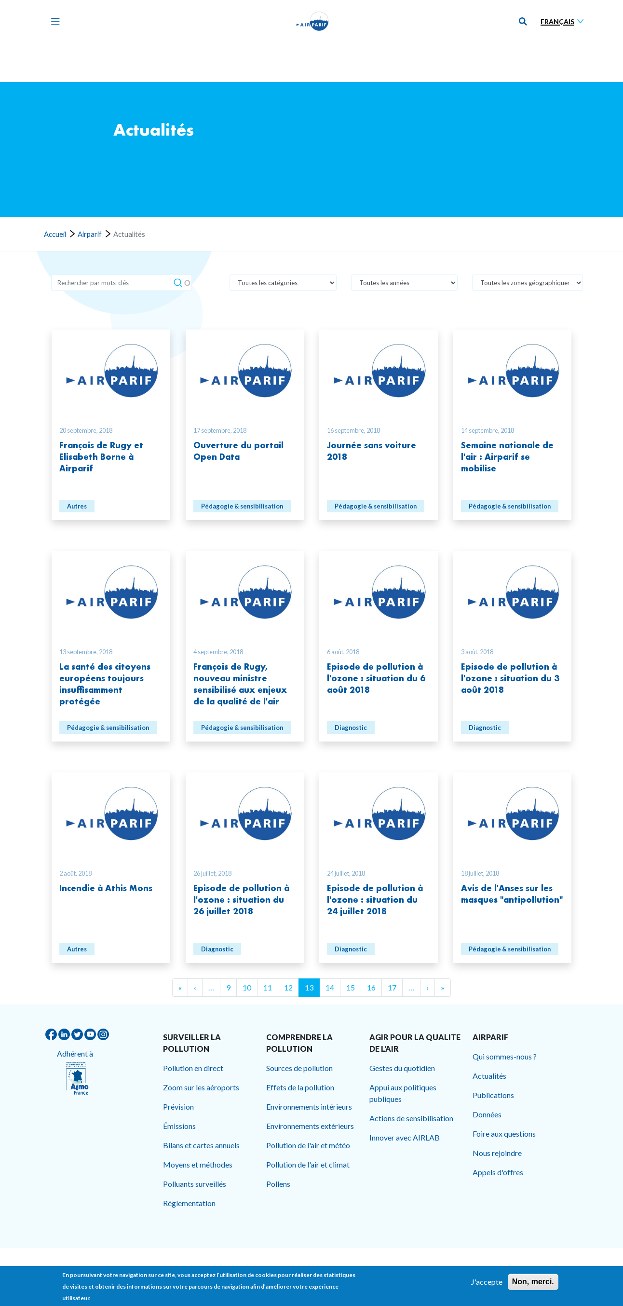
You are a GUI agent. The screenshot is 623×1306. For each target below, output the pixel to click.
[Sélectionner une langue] (564, 21)
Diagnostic (351, 727)
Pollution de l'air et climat (308, 1164)
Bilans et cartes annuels (201, 1145)
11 (267, 987)
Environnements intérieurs (309, 1106)
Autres (77, 506)
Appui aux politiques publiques (402, 1093)
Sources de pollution (299, 1067)
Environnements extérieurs (310, 1125)
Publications (493, 1095)
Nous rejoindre (497, 1152)
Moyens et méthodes (197, 1164)
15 (350, 987)
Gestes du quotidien (402, 1067)
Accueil (55, 234)
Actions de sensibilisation (411, 1118)
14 (329, 987)
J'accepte (486, 1283)
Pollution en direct (193, 1067)
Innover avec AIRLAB (404, 1137)
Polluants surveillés (194, 1183)
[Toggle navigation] (53, 21)
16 (371, 987)
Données (487, 1114)
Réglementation (189, 1203)
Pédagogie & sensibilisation (242, 506)
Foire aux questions (504, 1133)
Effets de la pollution (300, 1087)
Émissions (179, 1125)
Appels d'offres (498, 1172)
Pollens (278, 1183)
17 (392, 987)
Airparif (90, 234)
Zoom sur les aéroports (201, 1087)
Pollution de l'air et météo (308, 1145)
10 (247, 987)
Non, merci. (533, 1283)
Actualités (489, 1075)
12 (288, 987)
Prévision (178, 1106)
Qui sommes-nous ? (505, 1056)
